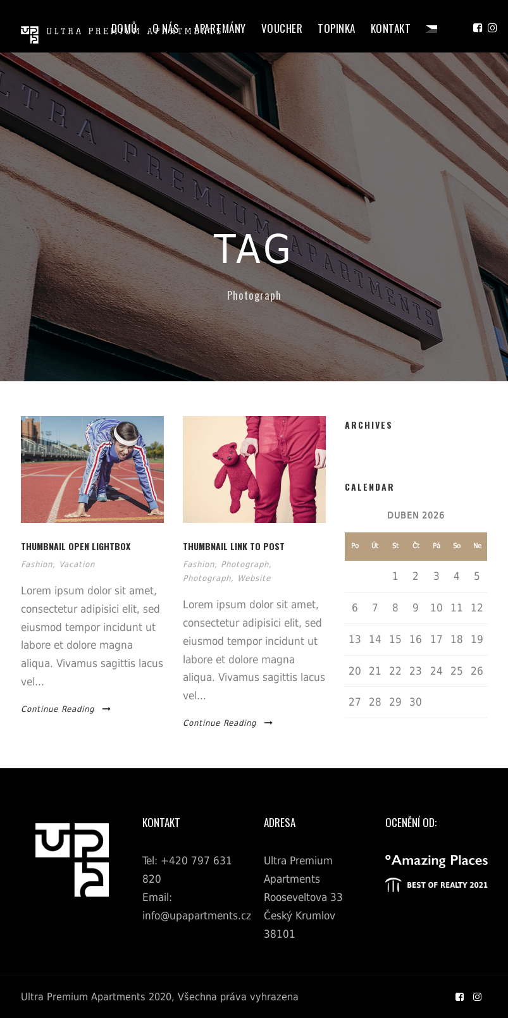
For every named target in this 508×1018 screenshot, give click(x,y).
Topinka (337, 28)
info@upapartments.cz (196, 915)
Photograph (245, 564)
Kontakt (391, 28)
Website (254, 578)
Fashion (37, 564)
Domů (124, 28)
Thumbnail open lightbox (75, 546)
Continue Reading (66, 709)
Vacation (77, 564)
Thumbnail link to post (234, 546)
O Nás (166, 28)
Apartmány (220, 28)
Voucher (282, 28)
